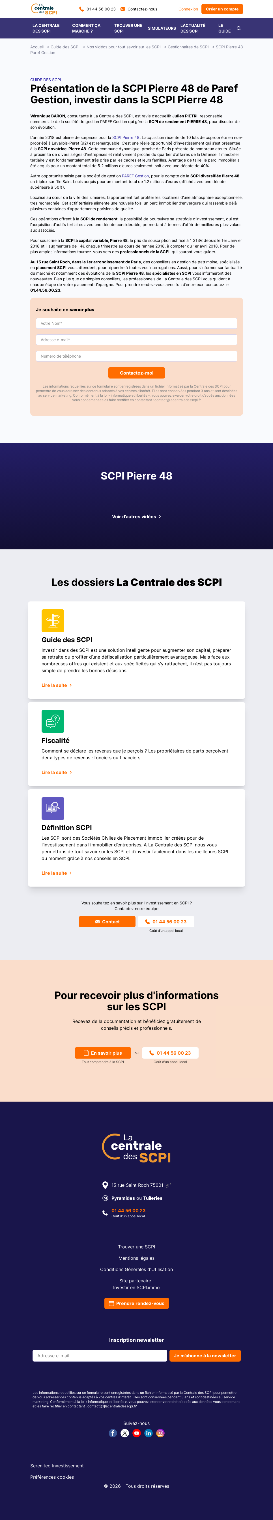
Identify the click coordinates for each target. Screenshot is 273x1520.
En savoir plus (103, 1053)
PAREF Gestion (135, 175)
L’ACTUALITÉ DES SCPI (192, 28)
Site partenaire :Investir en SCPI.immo (136, 1284)
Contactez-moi (136, 373)
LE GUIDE (224, 28)
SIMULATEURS (162, 28)
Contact (107, 922)
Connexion (188, 9)
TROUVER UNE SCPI (128, 28)
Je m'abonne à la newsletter (205, 1355)
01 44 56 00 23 (97, 9)
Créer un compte (222, 9)
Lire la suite (57, 685)
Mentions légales (136, 1258)
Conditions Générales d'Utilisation (136, 1269)
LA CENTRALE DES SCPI (46, 28)
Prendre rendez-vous (136, 1303)
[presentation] (76, 1377)
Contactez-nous (138, 9)
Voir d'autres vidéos (136, 516)
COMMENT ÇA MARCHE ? (86, 28)
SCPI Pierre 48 (125, 137)
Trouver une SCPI (136, 1247)
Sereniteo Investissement (57, 1466)
